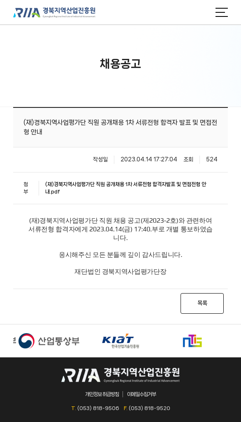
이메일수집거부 (141, 394)
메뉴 (222, 12)
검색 (203, 12)
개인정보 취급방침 (102, 394)
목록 (202, 303)
